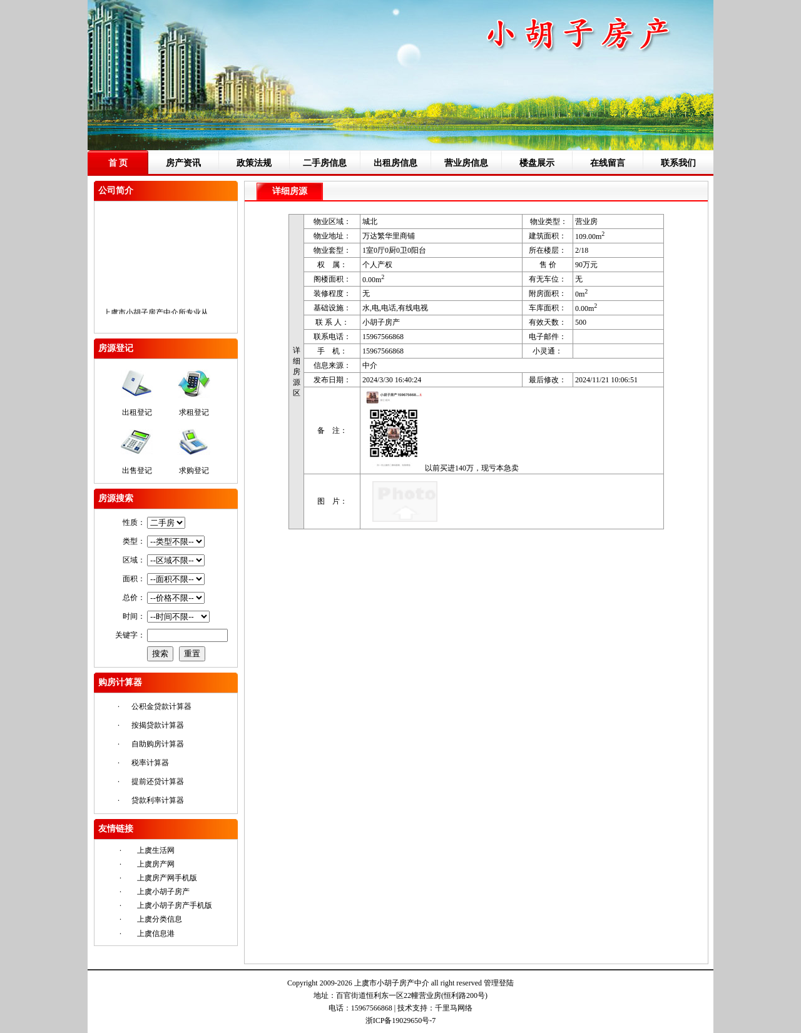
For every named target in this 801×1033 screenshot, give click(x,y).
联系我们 (678, 163)
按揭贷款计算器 (157, 725)
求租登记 (194, 412)
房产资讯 (183, 163)
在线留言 (607, 163)
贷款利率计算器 (157, 800)
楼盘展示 (536, 163)
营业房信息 (466, 163)
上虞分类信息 (159, 919)
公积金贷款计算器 (161, 706)
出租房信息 (395, 163)
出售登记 (137, 470)
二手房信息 (325, 163)
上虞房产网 (156, 864)
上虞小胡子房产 (163, 891)
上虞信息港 (156, 933)
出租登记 (137, 412)
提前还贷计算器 (157, 781)
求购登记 (194, 470)
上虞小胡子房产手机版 (174, 905)
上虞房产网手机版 (167, 877)
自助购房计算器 (157, 744)
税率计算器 (150, 762)
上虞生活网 (156, 850)
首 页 (118, 163)
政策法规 (254, 163)
